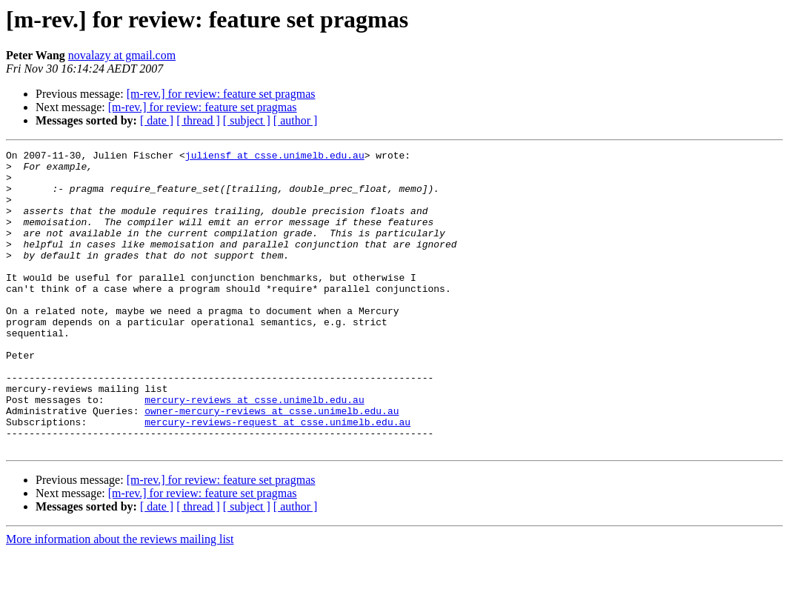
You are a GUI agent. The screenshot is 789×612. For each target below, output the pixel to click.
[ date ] (156, 120)
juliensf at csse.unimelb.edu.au (274, 157)
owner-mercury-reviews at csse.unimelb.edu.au (271, 463)
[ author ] (295, 120)
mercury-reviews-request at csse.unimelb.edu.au (277, 477)
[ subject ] (246, 120)
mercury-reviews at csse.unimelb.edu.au (254, 450)
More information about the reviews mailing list (120, 599)
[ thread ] (198, 120)
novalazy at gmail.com (122, 55)
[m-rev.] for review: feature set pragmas (221, 93)
